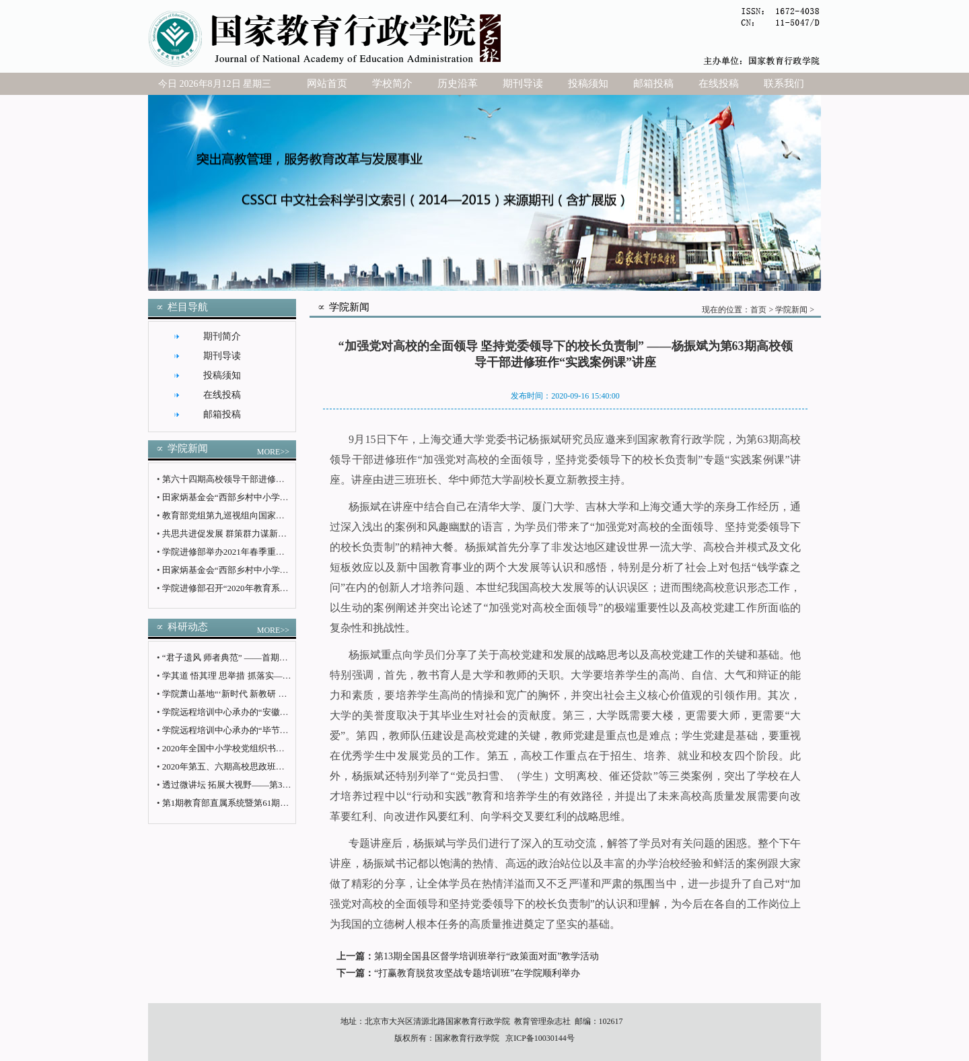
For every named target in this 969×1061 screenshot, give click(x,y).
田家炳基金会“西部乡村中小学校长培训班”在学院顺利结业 (275, 497)
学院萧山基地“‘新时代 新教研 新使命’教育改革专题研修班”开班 (285, 694)
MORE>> (273, 451)
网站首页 (327, 83)
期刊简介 (222, 336)
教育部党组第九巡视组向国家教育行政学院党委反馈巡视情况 (280, 515)
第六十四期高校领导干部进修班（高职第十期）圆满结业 (271, 479)
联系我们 (784, 83)
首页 (758, 309)
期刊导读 (523, 83)
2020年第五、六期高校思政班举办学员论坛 (245, 766)
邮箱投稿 (653, 83)
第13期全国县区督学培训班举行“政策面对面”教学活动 (486, 956)
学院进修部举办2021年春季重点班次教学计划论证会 (262, 552)
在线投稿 (718, 83)
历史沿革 (457, 83)
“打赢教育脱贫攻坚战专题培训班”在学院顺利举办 (477, 973)
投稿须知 (588, 83)
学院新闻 (791, 309)
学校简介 (392, 83)
